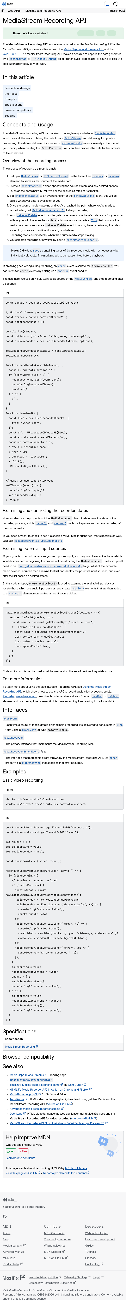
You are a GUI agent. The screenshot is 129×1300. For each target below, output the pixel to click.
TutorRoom (17, 1099)
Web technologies (96, 1233)
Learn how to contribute (20, 1158)
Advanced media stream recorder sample (35, 1109)
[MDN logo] (10, 1200)
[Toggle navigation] (122, 4)
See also (9, 115)
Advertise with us (13, 1251)
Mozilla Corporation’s (22, 1290)
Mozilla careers (12, 1245)
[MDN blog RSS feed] (29, 1216)
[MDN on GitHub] (5, 1216)
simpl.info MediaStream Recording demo (35, 1084)
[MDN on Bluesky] (11, 1216)
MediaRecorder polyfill (24, 1094)
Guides (89, 1245)
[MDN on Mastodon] (23, 1216)
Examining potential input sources (34, 548)
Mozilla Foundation (78, 1290)
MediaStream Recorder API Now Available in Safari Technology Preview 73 (57, 1123)
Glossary (90, 1258)
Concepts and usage (17, 88)
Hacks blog (92, 1264)
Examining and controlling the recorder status (45, 510)
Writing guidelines (54, 1245)
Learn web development (100, 1239)
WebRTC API (11, 54)
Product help (11, 1264)
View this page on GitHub (21, 1173)
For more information (23, 678)
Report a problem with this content (64, 1173)
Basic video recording (23, 780)
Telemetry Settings (75, 1277)
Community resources (57, 1239)
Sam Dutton (75, 1084)
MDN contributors (76, 1168)
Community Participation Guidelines (50, 1283)
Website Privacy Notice (43, 1277)
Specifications (13, 104)
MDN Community (54, 1233)
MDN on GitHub (54, 1258)
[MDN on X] (17, 1216)
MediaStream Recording (20, 1046)
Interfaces (10, 93)
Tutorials (90, 1251)
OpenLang (16, 1113)
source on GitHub (58, 1104)
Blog (6, 1239)
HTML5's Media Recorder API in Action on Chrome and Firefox (49, 1089)
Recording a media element (19, 696)
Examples (10, 99)
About (6, 1233)
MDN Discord (53, 1251)
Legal (96, 1277)
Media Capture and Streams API (84, 49)
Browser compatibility (17, 110)
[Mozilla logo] (14, 1277)
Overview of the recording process (35, 160)
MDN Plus (9, 1258)
